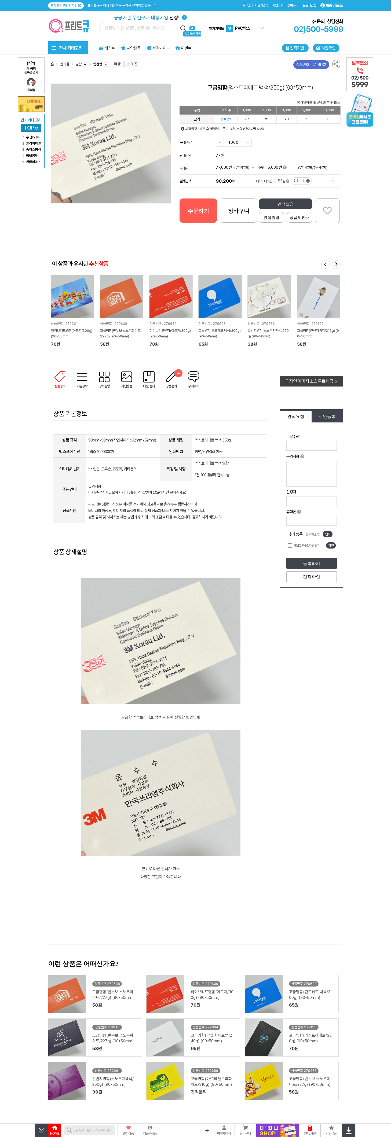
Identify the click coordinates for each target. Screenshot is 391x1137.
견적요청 (285, 204)
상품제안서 (300, 217)
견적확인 (311, 577)
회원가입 (260, 5)
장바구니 (292, 5)
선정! (150, 17)
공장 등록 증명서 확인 (66, 6)
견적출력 (271, 217)
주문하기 (198, 211)
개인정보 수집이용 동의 (306, 545)
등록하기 (311, 563)
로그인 (246, 5)
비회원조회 (276, 5)
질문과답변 (309, 5)
